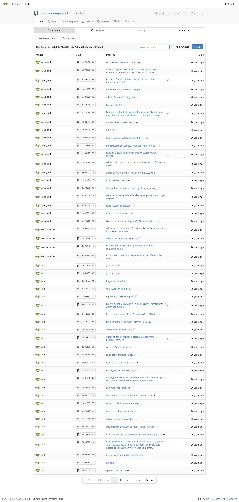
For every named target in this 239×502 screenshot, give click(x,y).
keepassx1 (60, 13)
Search (197, 47)
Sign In (230, 3)
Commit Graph (69, 38)
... (139, 62)
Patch (109, 104)
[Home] (5, 4)
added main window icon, (119, 329)
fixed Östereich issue (116, 180)
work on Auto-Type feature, (119, 347)
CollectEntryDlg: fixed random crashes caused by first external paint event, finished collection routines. (132, 71)
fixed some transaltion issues (120, 362)
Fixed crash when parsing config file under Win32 (130, 221)
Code (40, 21)
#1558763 (117, 104)
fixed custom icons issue (118, 205)
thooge (45, 13)
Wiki (117, 21)
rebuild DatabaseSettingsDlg (120, 97)
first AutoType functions (118, 387)
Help (27, 3)
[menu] (203, 499)
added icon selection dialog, (120, 418)
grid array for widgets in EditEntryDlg (124, 454)
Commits (55, 30)
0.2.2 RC (110, 130)
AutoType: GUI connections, (120, 370)
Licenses (216, 498)
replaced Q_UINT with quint (120, 296)
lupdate (110, 462)
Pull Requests (69, 21)
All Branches (183, 46)
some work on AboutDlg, (118, 288)
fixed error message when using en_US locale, (129, 321)
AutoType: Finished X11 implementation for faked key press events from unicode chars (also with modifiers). (135, 379)
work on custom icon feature (120, 411)
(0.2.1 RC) (110, 265)
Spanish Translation (116, 470)
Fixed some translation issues (121, 354)
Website (233, 498)
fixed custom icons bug (117, 213)
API (224, 498)
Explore (16, 3)
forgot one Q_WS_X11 (117, 281)
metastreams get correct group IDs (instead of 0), (130, 145)
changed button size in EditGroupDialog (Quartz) (130, 188)
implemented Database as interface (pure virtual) (130, 426)
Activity (130, 21)
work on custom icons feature (121, 403)
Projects (87, 21)
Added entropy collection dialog (122, 89)
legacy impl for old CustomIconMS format (127, 137)
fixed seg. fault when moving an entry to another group (134, 434)
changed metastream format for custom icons (129, 395)
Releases (103, 21)
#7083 (151, 314)
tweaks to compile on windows (121, 238)
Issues (52, 21)
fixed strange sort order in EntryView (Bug (127, 314)
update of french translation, (120, 122)
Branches (98, 30)
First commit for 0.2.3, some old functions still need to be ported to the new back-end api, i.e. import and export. (134, 113)
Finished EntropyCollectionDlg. (121, 62)
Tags (141, 30)
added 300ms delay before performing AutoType (130, 172)
